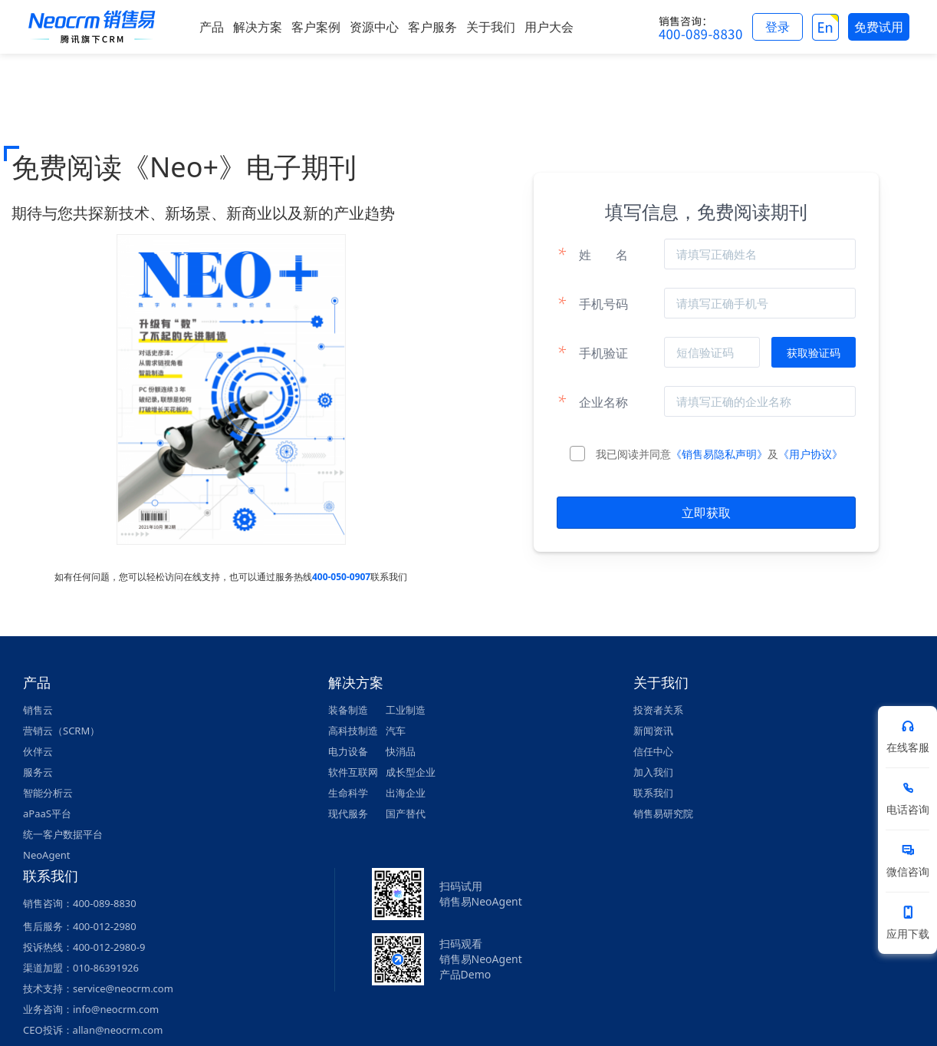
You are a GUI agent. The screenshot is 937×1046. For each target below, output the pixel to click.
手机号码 (592, 303)
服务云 (38, 772)
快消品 (401, 751)
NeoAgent (46, 855)
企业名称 (592, 401)
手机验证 (592, 352)
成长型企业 (411, 772)
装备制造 (348, 710)
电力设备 (348, 751)
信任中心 (653, 751)
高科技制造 (353, 730)
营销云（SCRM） (61, 730)
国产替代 (406, 813)
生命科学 (348, 793)
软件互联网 (353, 772)
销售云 (38, 710)
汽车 (396, 730)
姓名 (592, 254)
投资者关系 (658, 710)
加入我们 (653, 772)
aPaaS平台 (47, 813)
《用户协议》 (810, 454)
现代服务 (348, 813)
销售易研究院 (663, 813)
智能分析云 (48, 793)
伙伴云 (38, 751)
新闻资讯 (653, 730)
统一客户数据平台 (63, 834)
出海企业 (406, 793)
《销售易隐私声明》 (719, 454)
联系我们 (653, 793)
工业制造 (406, 710)
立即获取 (706, 512)
